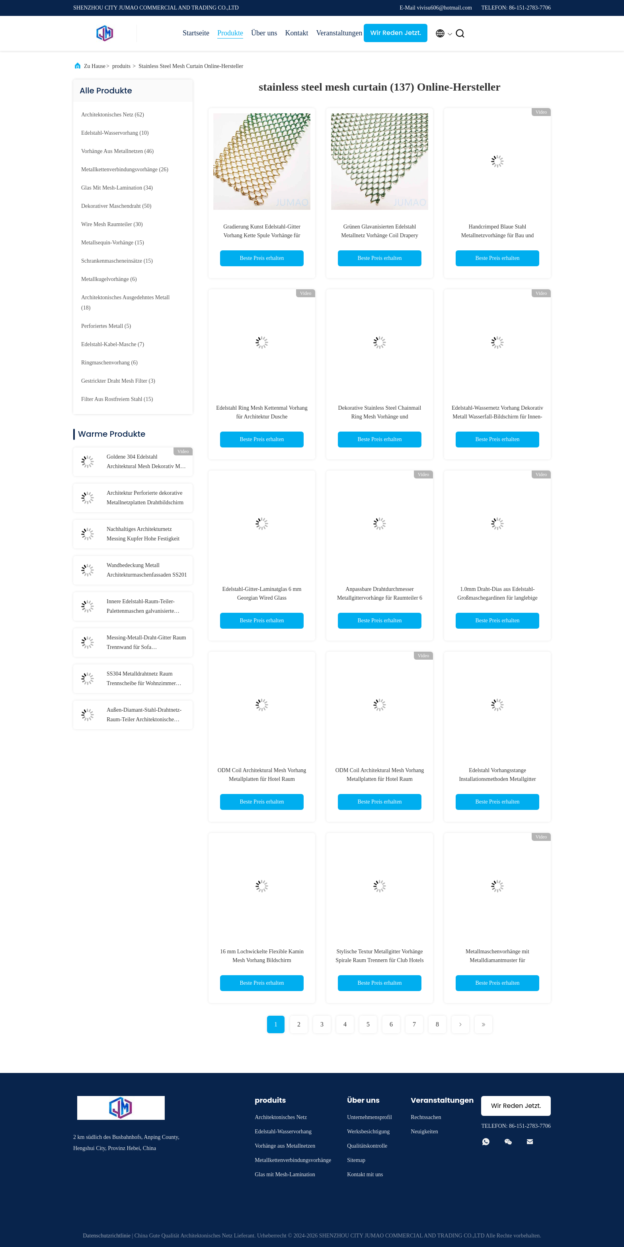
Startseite (196, 33)
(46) (117, 151)
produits (121, 66)
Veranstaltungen (336, 33)
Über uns (264, 33)
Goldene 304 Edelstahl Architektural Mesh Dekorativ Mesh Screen (147, 462)
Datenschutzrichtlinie (107, 1236)
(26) (124, 169)
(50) (116, 206)
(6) (109, 279)
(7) (112, 344)
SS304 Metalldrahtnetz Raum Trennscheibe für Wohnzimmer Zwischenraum (141, 679)
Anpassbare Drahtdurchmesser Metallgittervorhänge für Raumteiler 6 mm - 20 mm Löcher (379, 598)
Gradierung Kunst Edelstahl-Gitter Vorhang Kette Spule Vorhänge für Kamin (261, 235)
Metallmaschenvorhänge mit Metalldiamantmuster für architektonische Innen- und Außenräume (497, 960)
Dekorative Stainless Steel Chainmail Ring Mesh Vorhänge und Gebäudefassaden (379, 416)
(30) (112, 224)
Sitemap (356, 1160)
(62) (112, 115)
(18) (125, 302)
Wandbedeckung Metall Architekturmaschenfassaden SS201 (147, 570)
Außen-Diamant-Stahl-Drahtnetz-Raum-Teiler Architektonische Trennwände (144, 715)
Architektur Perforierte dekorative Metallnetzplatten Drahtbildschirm (145, 497)
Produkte (230, 33)
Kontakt (296, 33)
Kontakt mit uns (365, 1174)
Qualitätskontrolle (367, 1146)
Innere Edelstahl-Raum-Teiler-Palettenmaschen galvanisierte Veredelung (141, 607)
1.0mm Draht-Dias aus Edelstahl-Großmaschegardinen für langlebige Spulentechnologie (497, 598)
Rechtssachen (426, 1117)
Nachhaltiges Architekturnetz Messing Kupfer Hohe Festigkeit (143, 534)
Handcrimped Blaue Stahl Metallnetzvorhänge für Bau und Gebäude (497, 235)
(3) (118, 381)
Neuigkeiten (424, 1132)
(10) (115, 133)
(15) (112, 243)
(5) (106, 326)
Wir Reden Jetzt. (395, 32)
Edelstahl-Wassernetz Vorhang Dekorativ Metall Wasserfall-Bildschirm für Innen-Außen (497, 416)
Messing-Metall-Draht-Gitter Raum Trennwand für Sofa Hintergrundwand (146, 643)
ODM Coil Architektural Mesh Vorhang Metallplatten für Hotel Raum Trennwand (262, 779)
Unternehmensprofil (369, 1117)
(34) (117, 188)
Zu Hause (94, 66)
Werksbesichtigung (368, 1132)
